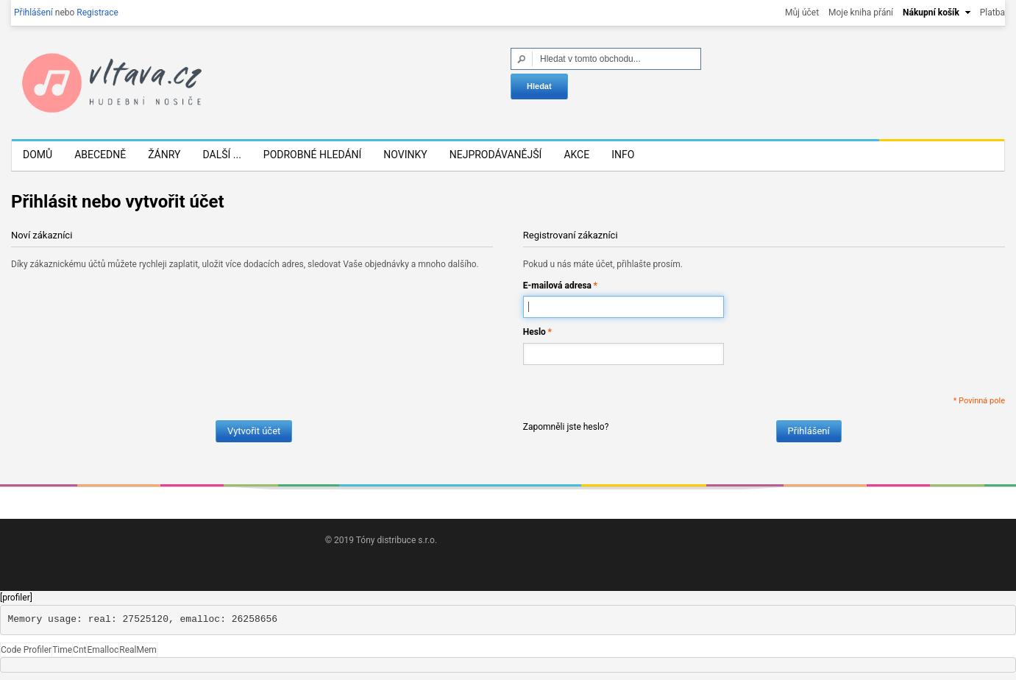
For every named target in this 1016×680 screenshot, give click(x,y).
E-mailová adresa (557, 286)
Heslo (534, 332)
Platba (992, 12)
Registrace (97, 12)
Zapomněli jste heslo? (566, 427)
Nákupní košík (931, 12)
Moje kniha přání (860, 12)
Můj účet (802, 12)
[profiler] (16, 597)
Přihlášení (33, 12)
